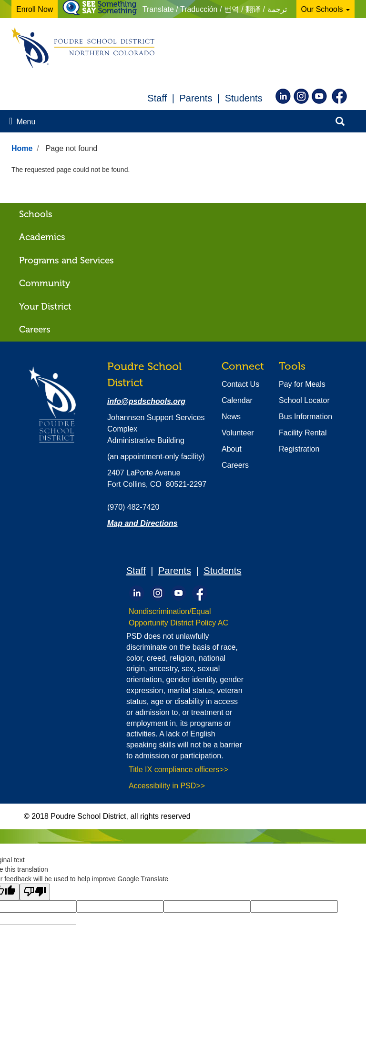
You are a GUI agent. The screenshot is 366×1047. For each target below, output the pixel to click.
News (231, 417)
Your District (45, 306)
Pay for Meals (302, 384)
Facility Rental (302, 433)
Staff (157, 98)
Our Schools (325, 9)
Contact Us (240, 384)
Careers (35, 329)
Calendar (237, 400)
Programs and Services (66, 260)
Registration (299, 449)
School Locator (304, 400)
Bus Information (305, 417)
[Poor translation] (35, 892)
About (232, 449)
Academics (42, 237)
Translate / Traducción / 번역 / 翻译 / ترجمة (214, 9)
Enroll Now (34, 9)
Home (21, 148)
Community (44, 283)
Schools (35, 214)
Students (244, 98)
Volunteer (238, 433)
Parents (195, 98)
